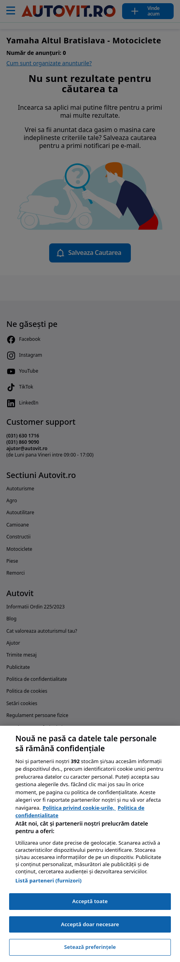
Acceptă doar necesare (90, 924)
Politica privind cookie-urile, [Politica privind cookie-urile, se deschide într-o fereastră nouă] (79, 807)
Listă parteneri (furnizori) (48, 880)
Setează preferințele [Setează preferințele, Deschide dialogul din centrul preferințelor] (90, 946)
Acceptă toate (89, 901)
